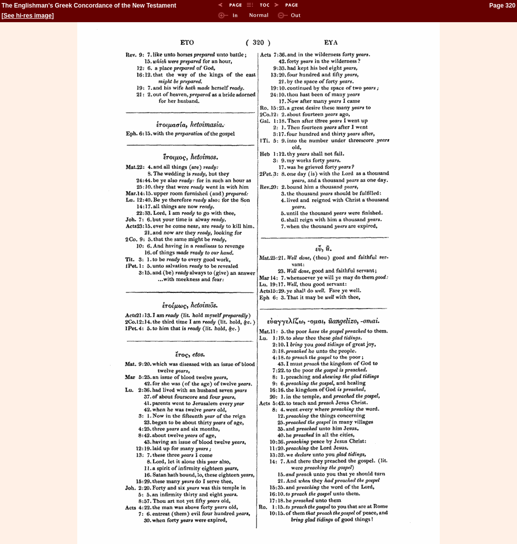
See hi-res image (27, 15)
